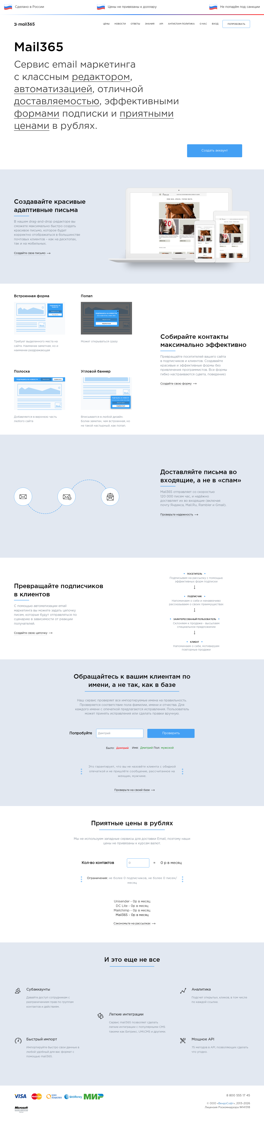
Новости (120, 24)
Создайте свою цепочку (30, 633)
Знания (149, 24)
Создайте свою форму (176, 383)
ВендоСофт (226, 1103)
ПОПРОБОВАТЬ (236, 24)
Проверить (171, 733)
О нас (203, 24)
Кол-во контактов (98, 863)
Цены (106, 24)
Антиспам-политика (181, 24)
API (161, 24)
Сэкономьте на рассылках (132, 923)
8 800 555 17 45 (238, 1095)
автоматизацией (53, 89)
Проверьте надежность (176, 515)
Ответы (135, 24)
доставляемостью (56, 101)
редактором (101, 77)
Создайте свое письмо (29, 253)
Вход (215, 24)
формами (36, 114)
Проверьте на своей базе (132, 790)
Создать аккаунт (214, 150)
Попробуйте (80, 733)
